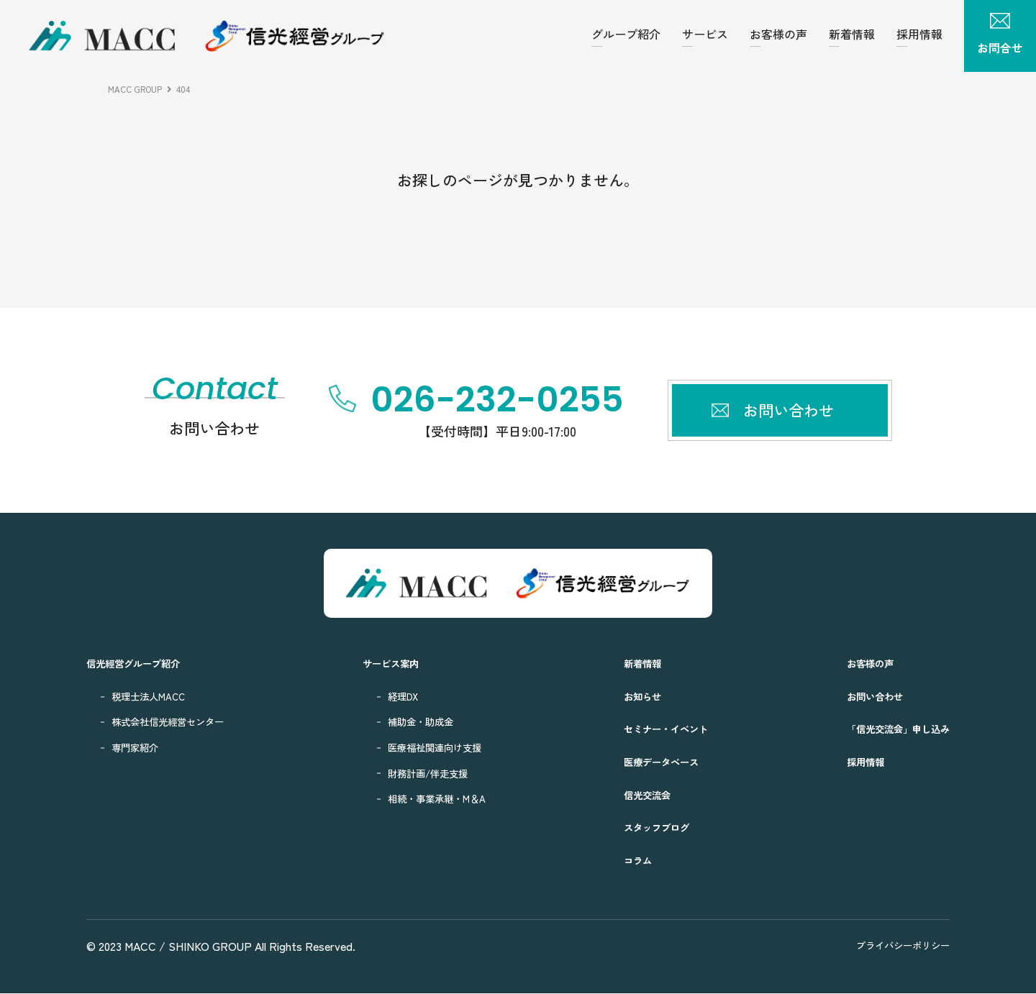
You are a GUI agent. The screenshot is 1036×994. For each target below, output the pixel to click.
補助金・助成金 (422, 721)
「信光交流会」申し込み (890, 729)
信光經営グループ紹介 (140, 663)
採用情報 (919, 33)
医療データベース (658, 762)
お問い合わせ (863, 696)
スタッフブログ (653, 827)
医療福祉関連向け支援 (439, 747)
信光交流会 (642, 794)
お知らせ (636, 696)
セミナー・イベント (663, 729)
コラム (631, 860)
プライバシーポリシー (896, 946)
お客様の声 (778, 33)
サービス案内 (392, 663)
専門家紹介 (138, 747)
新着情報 (852, 33)
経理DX (402, 696)
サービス (705, 33)
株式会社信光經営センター (176, 721)
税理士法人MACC (153, 696)
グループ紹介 (625, 33)
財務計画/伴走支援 (431, 772)
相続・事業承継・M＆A (441, 798)
